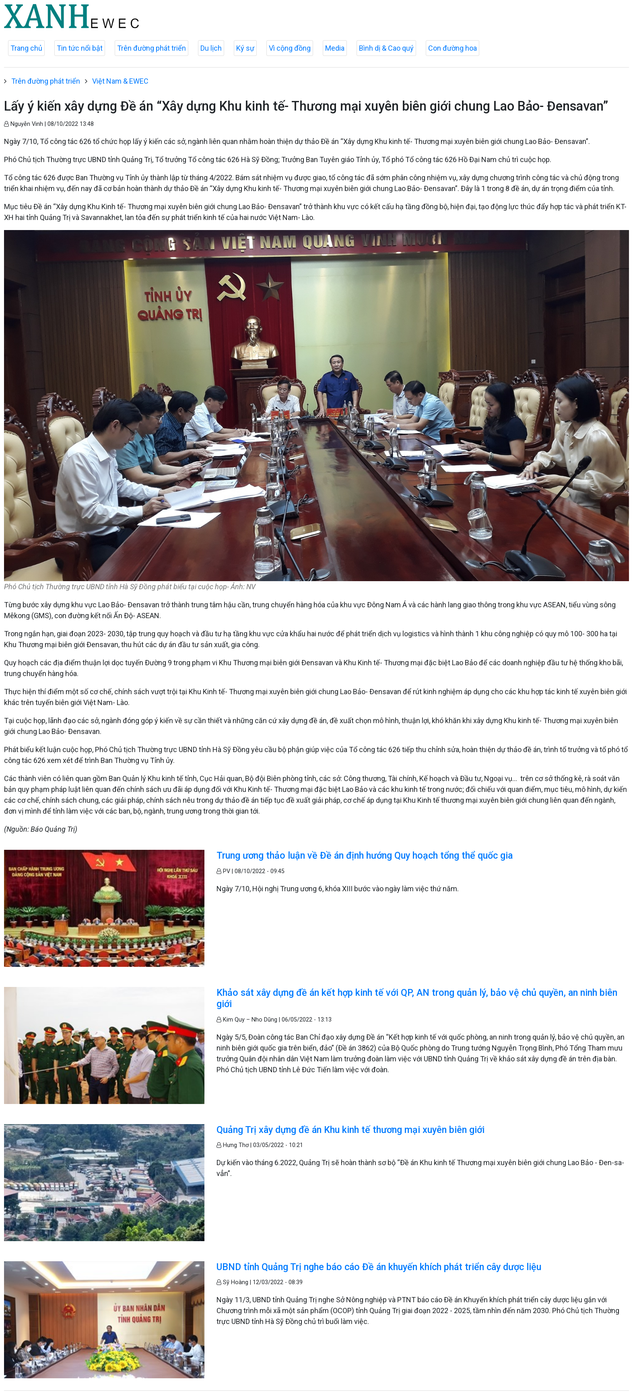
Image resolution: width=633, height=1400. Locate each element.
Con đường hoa (452, 48)
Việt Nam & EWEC (120, 81)
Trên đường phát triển (151, 48)
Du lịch (211, 48)
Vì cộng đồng (290, 48)
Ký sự (245, 48)
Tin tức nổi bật (80, 48)
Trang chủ (26, 48)
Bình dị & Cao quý (386, 48)
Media (334, 48)
